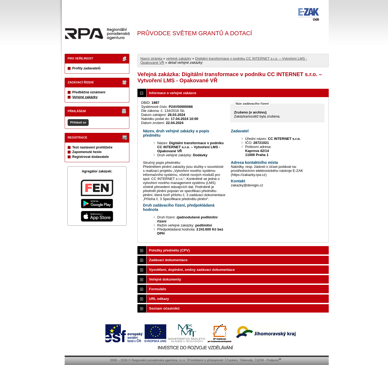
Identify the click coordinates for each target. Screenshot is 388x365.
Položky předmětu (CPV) (169, 250)
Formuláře (157, 289)
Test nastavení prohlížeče (92, 147)
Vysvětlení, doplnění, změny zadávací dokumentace (192, 270)
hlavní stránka (151, 58)
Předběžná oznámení (88, 92)
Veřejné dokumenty (165, 279)
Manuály (247, 360)
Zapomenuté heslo (87, 152)
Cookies (232, 360)
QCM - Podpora (268, 360)
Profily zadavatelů (86, 68)
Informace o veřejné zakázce (172, 93)
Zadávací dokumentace (168, 260)
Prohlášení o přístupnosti (205, 360)
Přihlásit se (78, 122)
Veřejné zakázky (85, 97)
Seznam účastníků (164, 308)
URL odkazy (159, 299)
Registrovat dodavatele (90, 157)
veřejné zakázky (178, 58)
